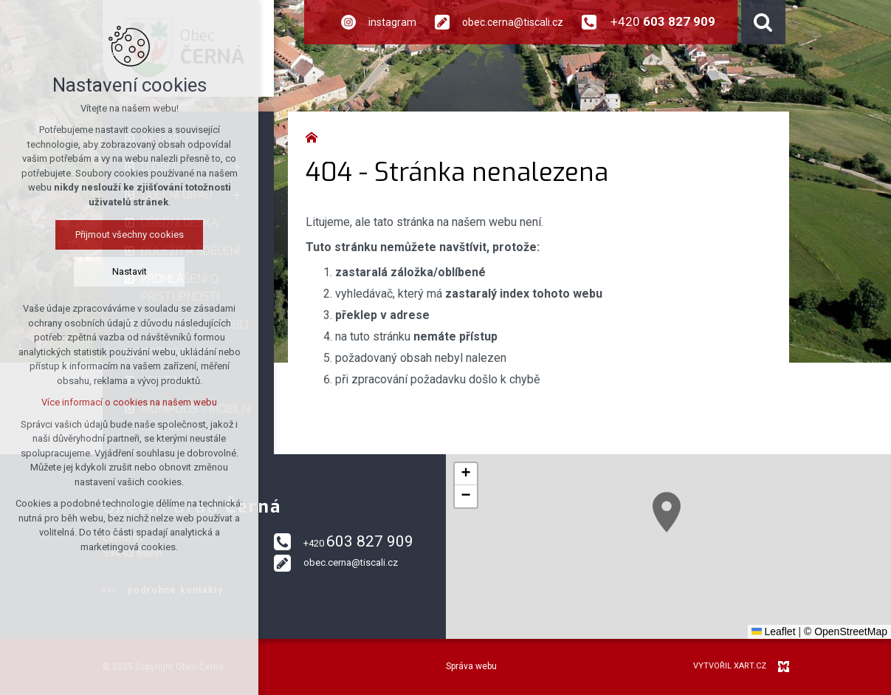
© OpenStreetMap (845, 631)
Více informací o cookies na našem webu (129, 402)
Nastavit (129, 271)
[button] (667, 512)
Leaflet (773, 631)
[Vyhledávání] (763, 22)
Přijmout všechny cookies (129, 234)
